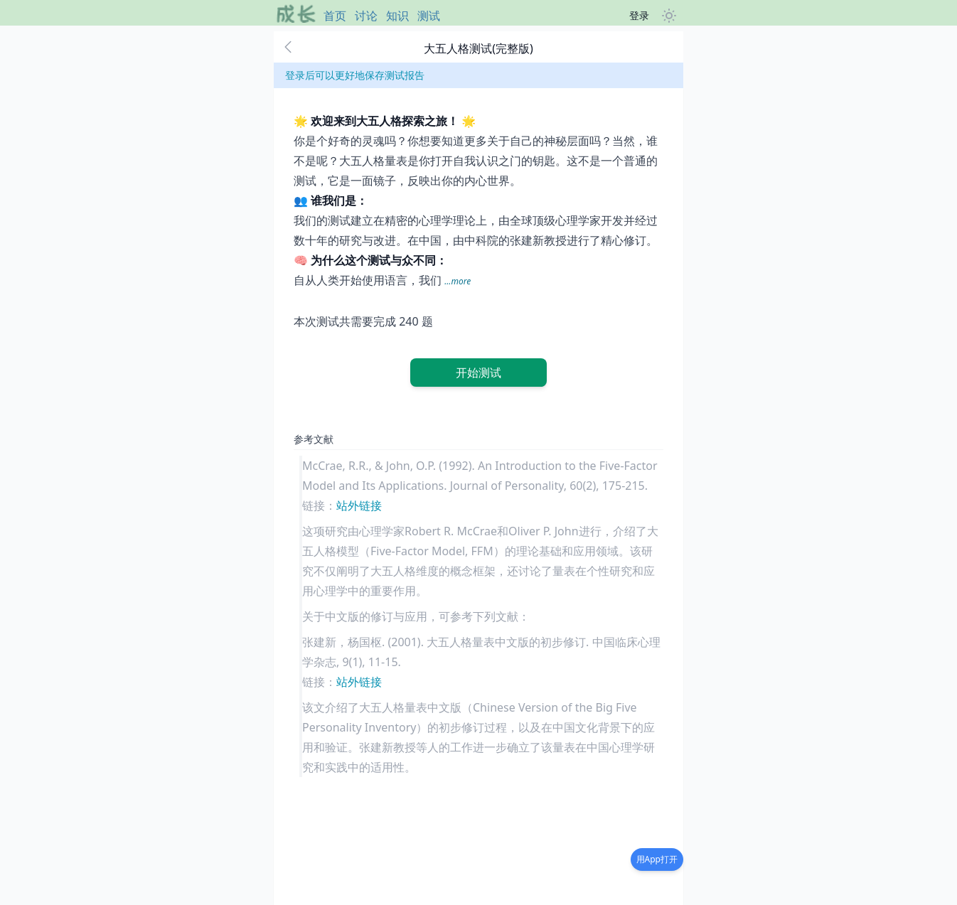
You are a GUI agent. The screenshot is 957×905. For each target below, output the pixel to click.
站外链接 (359, 505)
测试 (428, 15)
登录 (639, 15)
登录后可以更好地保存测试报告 (354, 75)
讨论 (366, 15)
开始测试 (478, 372)
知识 (397, 15)
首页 (335, 15)
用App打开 (657, 859)
